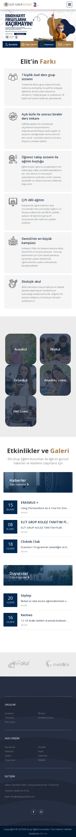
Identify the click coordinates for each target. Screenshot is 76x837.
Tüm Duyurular (20, 577)
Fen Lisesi (10, 721)
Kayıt (40, 751)
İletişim (41, 759)
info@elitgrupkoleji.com (22, 796)
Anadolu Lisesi (45, 717)
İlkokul (41, 713)
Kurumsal (10, 747)
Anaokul (9, 713)
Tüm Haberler (19, 484)
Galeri (8, 755)
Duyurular (10, 759)
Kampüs (9, 751)
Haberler (42, 755)
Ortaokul (9, 717)
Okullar (42, 747)
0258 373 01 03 (21, 790)
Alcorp (43, 833)
